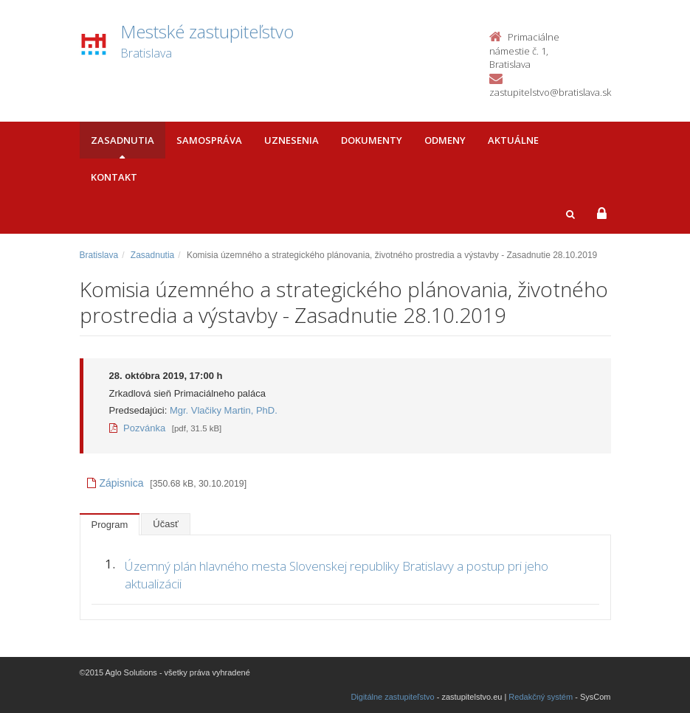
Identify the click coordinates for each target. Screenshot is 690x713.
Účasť (166, 523)
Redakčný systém (540, 696)
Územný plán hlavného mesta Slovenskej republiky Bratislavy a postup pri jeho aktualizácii (336, 574)
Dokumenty (371, 140)
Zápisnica (115, 483)
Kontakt (114, 177)
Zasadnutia (122, 140)
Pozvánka (137, 428)
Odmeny (445, 140)
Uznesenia (291, 140)
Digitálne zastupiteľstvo (392, 696)
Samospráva (209, 140)
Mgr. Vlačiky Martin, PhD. (223, 410)
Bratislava (99, 255)
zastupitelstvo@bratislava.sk (550, 92)
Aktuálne (513, 140)
